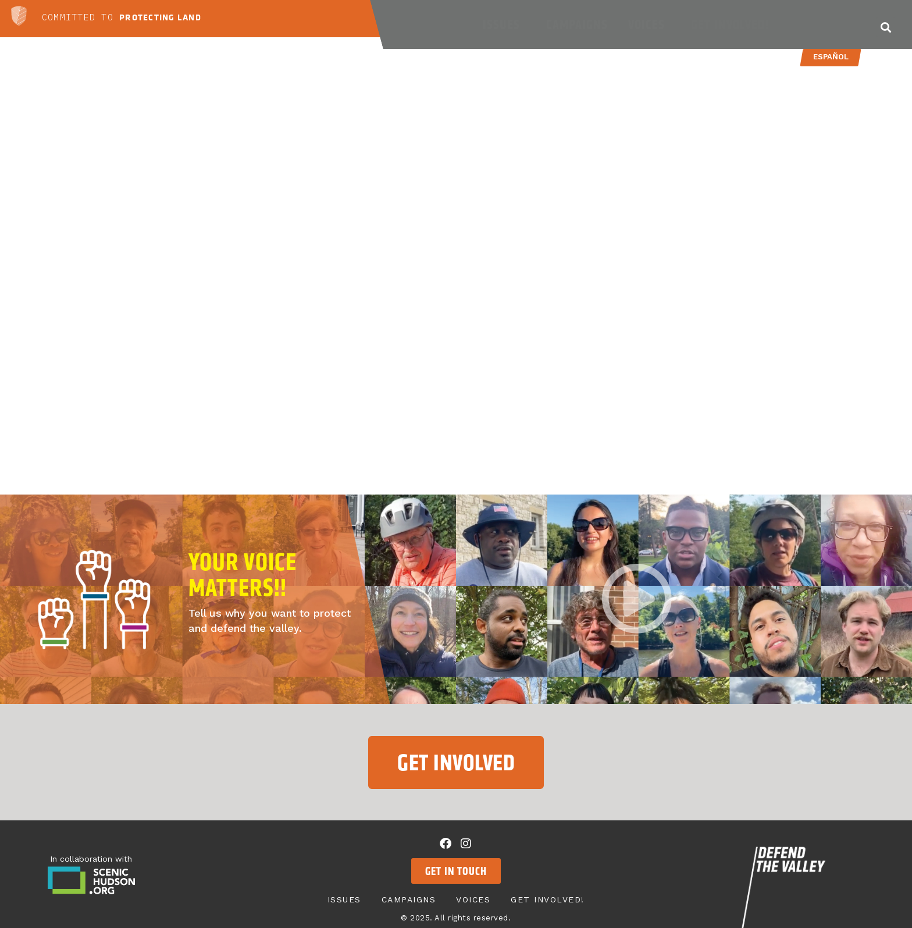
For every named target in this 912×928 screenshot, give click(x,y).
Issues (504, 24)
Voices (649, 24)
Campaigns (577, 24)
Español (830, 56)
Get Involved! (733, 24)
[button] (885, 27)
